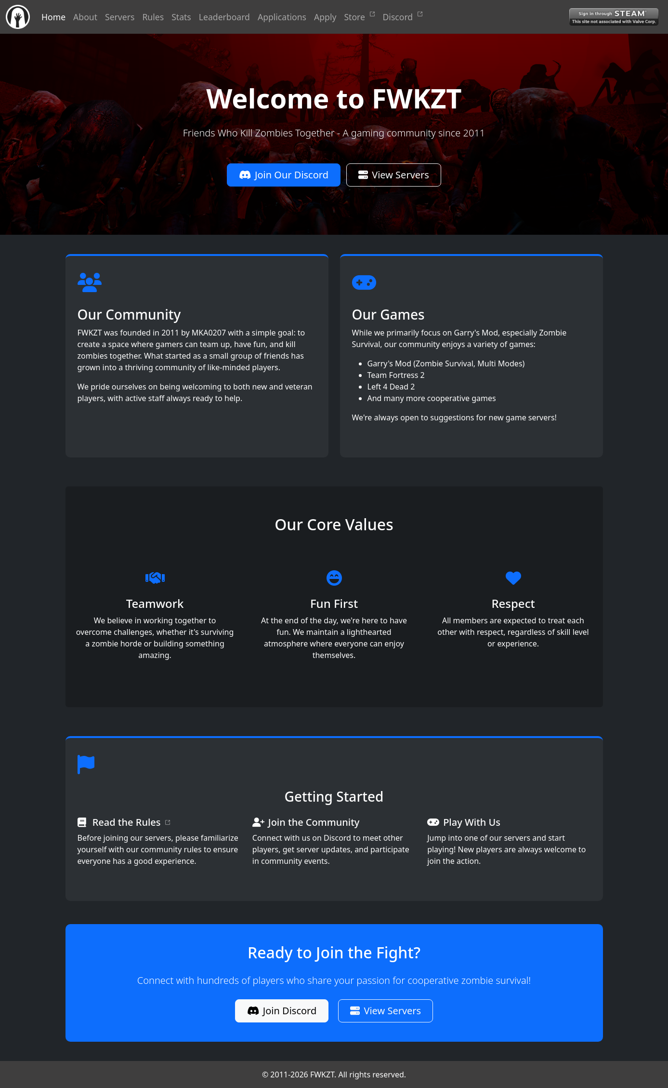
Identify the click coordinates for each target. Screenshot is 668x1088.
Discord (403, 17)
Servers (119, 17)
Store (359, 17)
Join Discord (281, 1010)
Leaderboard (224, 17)
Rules (153, 17)
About (85, 17)
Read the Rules (131, 822)
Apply (325, 17)
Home (53, 17)
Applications (282, 17)
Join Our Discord (283, 174)
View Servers (393, 174)
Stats (181, 17)
